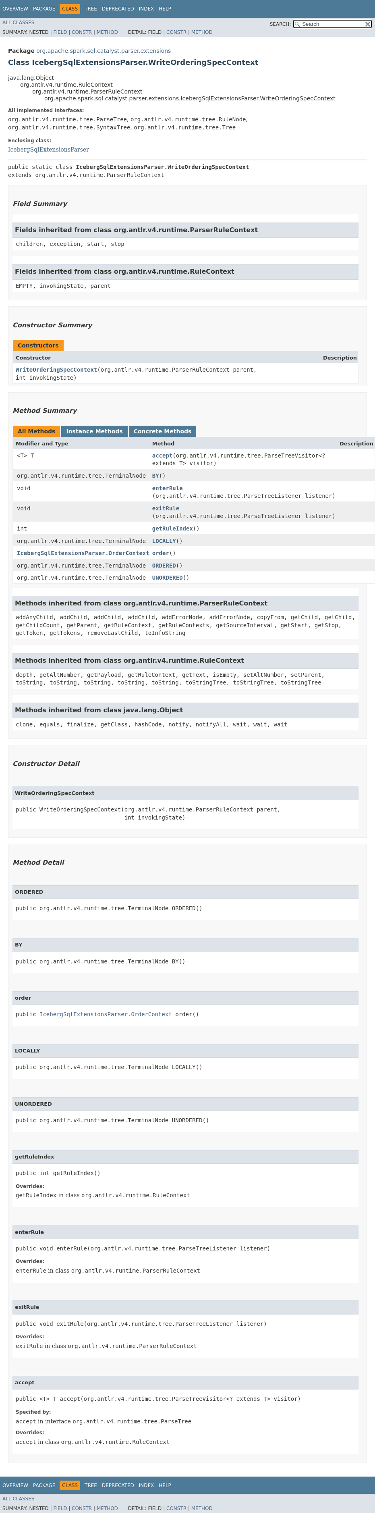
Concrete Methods (163, 431)
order (160, 553)
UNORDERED (167, 577)
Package (44, 9)
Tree (91, 9)
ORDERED (164, 565)
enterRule (167, 488)
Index (146, 9)
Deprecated (118, 9)
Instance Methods (94, 431)
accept (162, 455)
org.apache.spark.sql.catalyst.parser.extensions (103, 51)
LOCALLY (164, 541)
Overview (15, 9)
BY (155, 475)
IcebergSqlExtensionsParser (48, 149)
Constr (82, 32)
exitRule (165, 508)
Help (165, 9)
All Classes (18, 22)
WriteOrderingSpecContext (56, 369)
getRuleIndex (172, 528)
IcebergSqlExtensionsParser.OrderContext (83, 553)
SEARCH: (280, 24)
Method (107, 32)
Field (60, 32)
